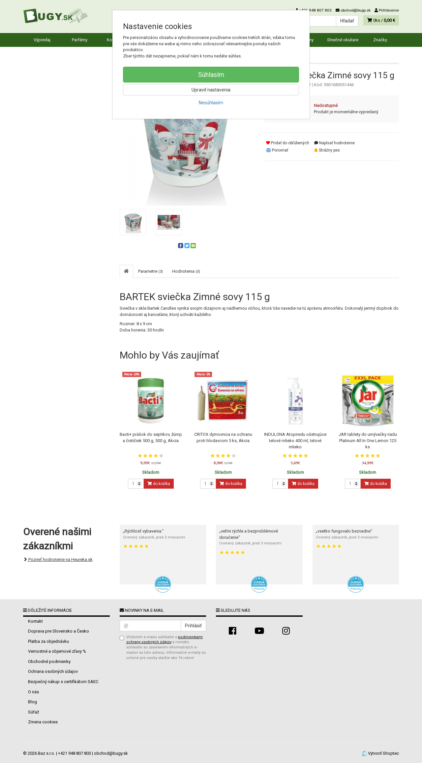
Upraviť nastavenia (211, 89)
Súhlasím (211, 75)
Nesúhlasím (211, 102)
